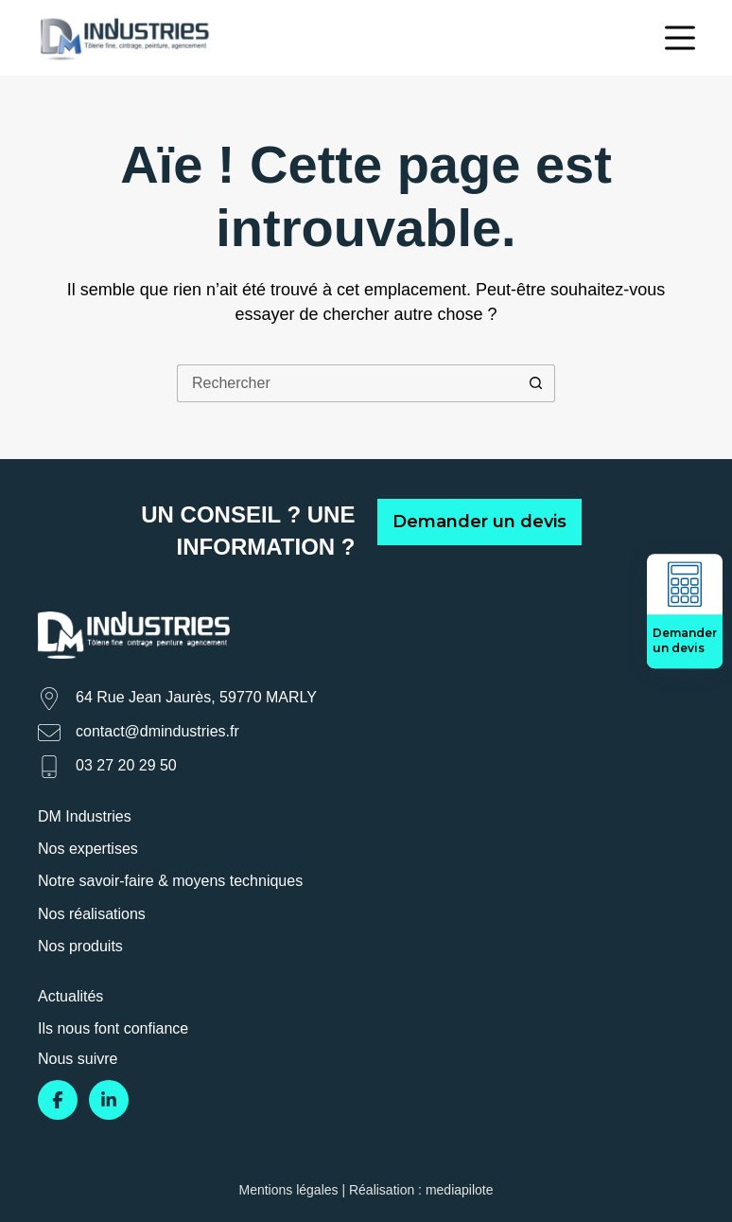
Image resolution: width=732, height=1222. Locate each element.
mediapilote (460, 1189)
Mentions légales (288, 1189)
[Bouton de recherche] (536, 383)
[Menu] (680, 38)
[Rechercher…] (347, 383)
